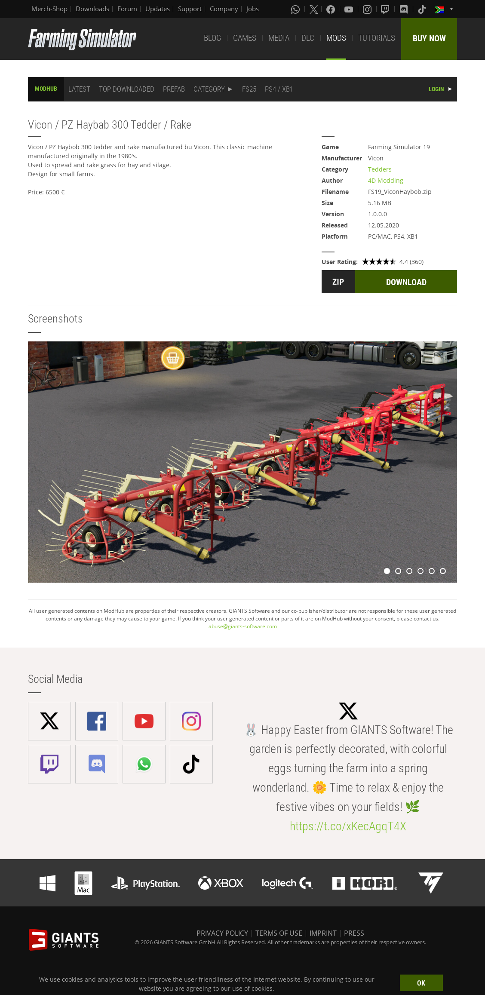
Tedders (380, 169)
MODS (336, 38)
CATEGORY (209, 89)
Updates (157, 8)
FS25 (249, 89)
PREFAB (174, 89)
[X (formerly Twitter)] (314, 9)
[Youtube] (349, 9)
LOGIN (436, 89)
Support (190, 8)
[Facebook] (331, 9)
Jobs (252, 8)
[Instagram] (368, 9)
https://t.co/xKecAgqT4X (348, 826)
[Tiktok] (422, 9)
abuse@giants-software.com (243, 626)
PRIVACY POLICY (222, 933)
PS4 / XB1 (279, 89)
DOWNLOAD (406, 282)
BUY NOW (429, 38)
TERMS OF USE (278, 933)
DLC (307, 38)
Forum (127, 8)
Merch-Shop (49, 8)
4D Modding (385, 180)
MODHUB (46, 88)
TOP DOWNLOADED (126, 89)
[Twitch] (386, 9)
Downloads (92, 8)
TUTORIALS (376, 38)
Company (224, 8)
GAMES (244, 38)
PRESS (354, 933)
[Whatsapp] (296, 9)
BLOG (212, 38)
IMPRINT (323, 933)
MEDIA (278, 38)
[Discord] (404, 9)
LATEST (79, 89)
